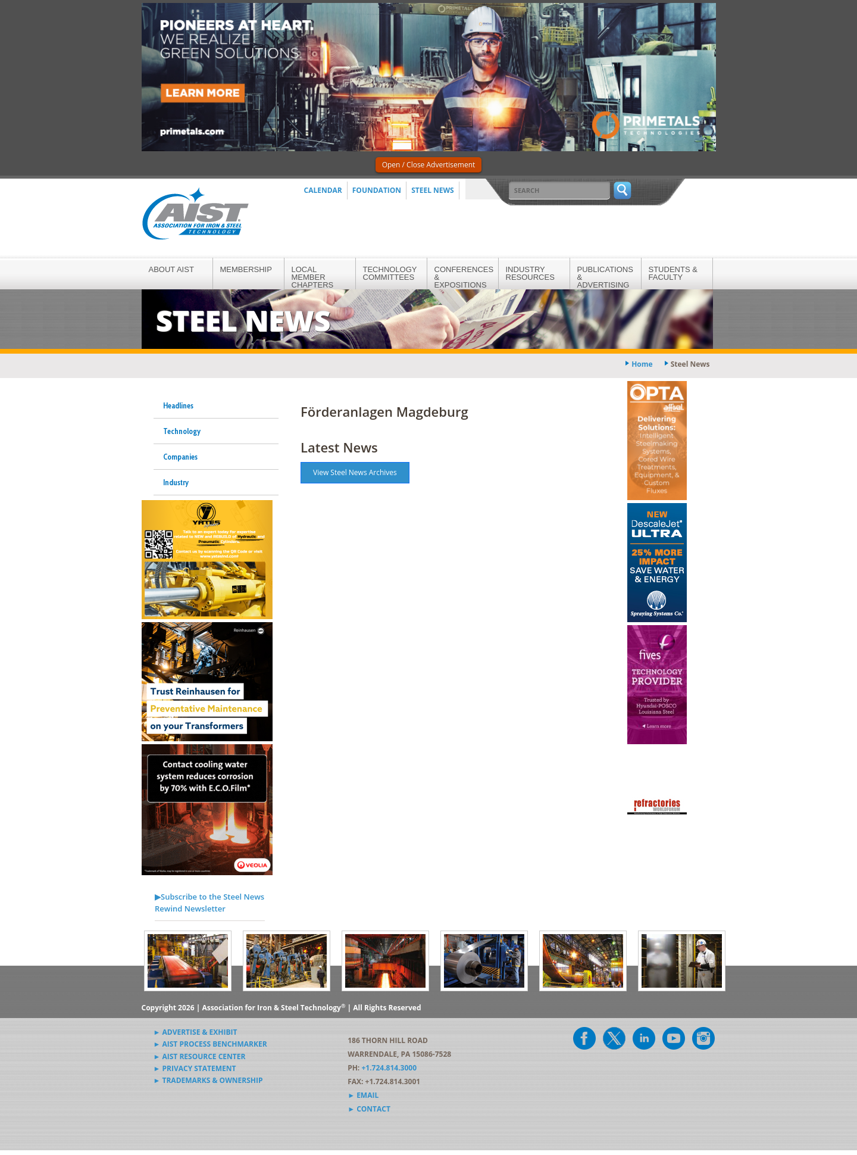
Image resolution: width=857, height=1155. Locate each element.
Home (641, 364)
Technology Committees (390, 273)
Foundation (376, 190)
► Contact (369, 1109)
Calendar (323, 190)
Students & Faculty (673, 273)
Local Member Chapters (313, 277)
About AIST (171, 269)
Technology (182, 431)
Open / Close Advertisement (429, 165)
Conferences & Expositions (464, 277)
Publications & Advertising (605, 277)
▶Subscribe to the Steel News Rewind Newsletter (209, 902)
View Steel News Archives (355, 472)
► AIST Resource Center (200, 1056)
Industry (176, 482)
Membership (246, 269)
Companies (180, 456)
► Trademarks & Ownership (208, 1080)
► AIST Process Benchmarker (210, 1044)
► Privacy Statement (195, 1068)
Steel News (432, 190)
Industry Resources (530, 273)
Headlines (178, 405)
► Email (363, 1095)
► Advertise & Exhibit (195, 1032)
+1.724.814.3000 (389, 1068)
